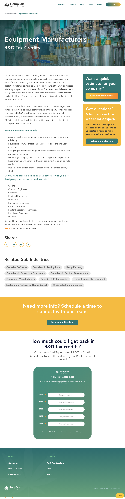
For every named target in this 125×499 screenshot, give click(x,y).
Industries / (14, 13)
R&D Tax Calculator (56, 463)
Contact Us (13, 463)
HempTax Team (15, 469)
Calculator (62, 4)
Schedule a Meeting (102, 141)
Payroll (90, 4)
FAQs (49, 475)
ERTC (82, 4)
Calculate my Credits (101, 96)
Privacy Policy (14, 475)
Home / (7, 13)
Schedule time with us (8, 498)
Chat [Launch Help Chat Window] (120, 495)
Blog (49, 469)
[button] (100, 4)
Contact (113, 4)
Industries (73, 4)
